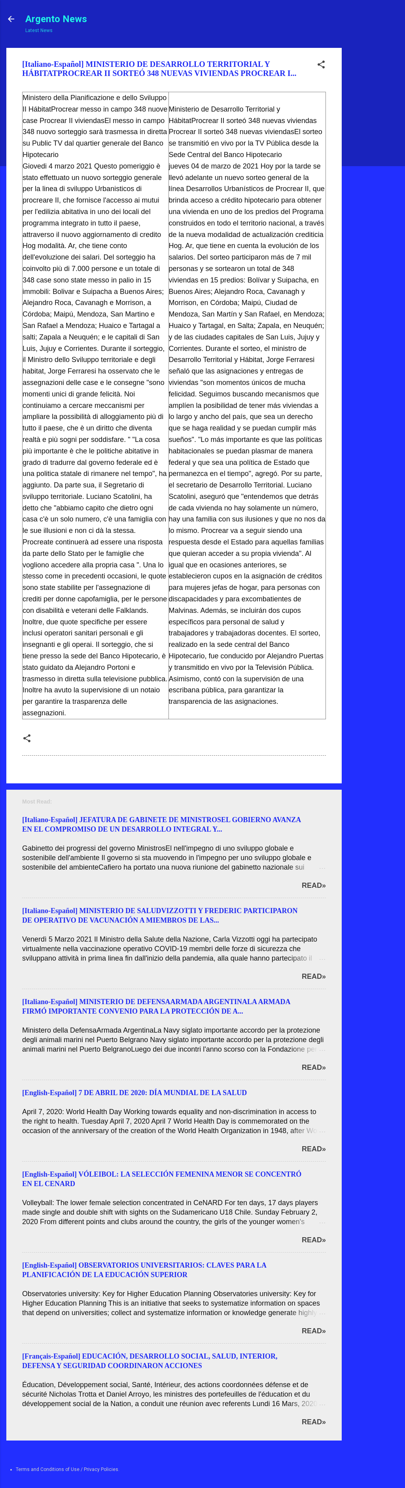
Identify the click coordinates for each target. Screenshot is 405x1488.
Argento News (56, 19)
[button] (321, 66)
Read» (314, 885)
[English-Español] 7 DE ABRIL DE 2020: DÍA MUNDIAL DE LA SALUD (134, 1093)
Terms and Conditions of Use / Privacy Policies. (67, 1469)
